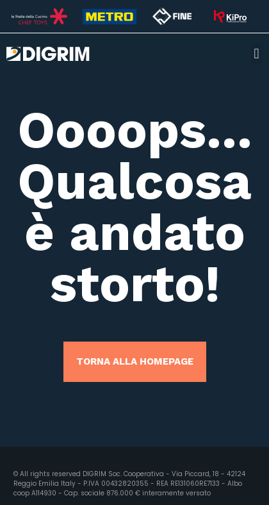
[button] (256, 53)
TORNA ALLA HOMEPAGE (134, 361)
